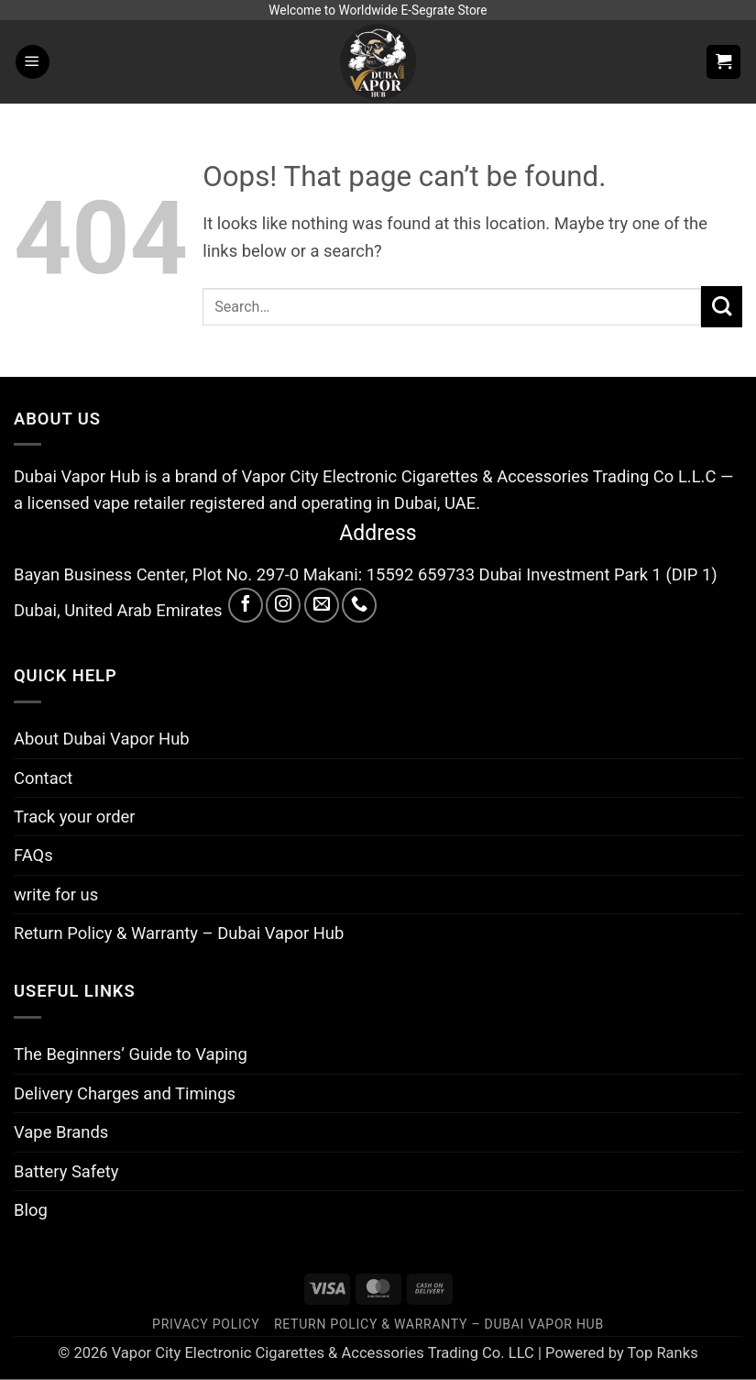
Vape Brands (61, 1132)
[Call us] (359, 605)
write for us (56, 894)
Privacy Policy (205, 1324)
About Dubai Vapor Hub (102, 738)
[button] (32, 62)
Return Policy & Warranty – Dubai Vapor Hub (179, 933)
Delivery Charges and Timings (125, 1093)
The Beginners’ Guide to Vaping (130, 1054)
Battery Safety (66, 1171)
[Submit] (721, 306)
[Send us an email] (321, 605)
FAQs (33, 855)
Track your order (75, 816)
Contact (43, 778)
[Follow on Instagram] (283, 605)
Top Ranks (663, 1353)
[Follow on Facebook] (245, 605)
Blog (31, 1210)
